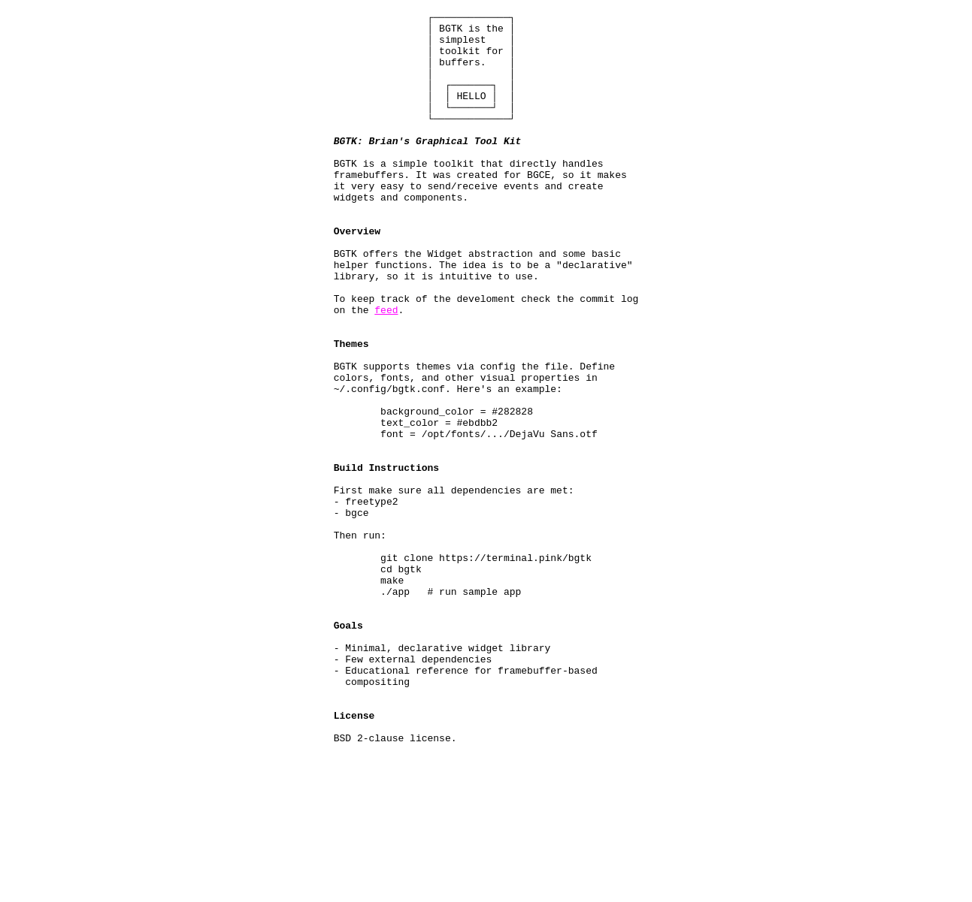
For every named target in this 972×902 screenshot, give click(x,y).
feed (386, 370)
